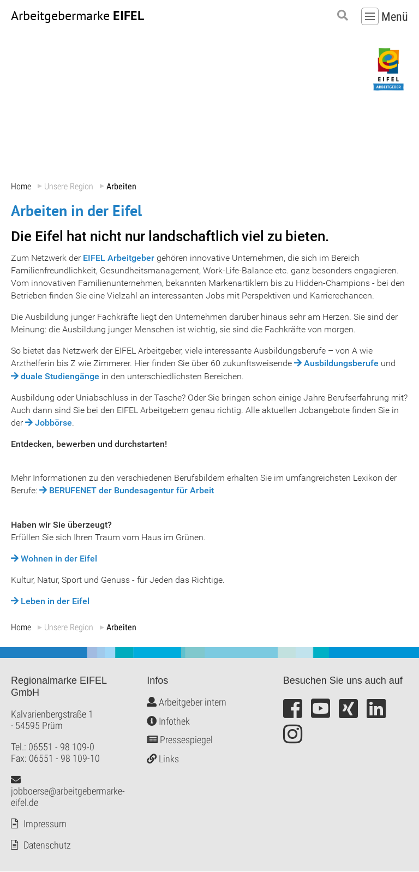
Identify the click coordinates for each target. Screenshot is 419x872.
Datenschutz (47, 845)
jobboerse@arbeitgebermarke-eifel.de (68, 792)
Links (163, 759)
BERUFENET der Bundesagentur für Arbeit (131, 491)
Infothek (168, 721)
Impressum (45, 824)
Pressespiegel (180, 740)
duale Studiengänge (60, 376)
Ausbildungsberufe (341, 364)
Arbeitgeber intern (186, 702)
